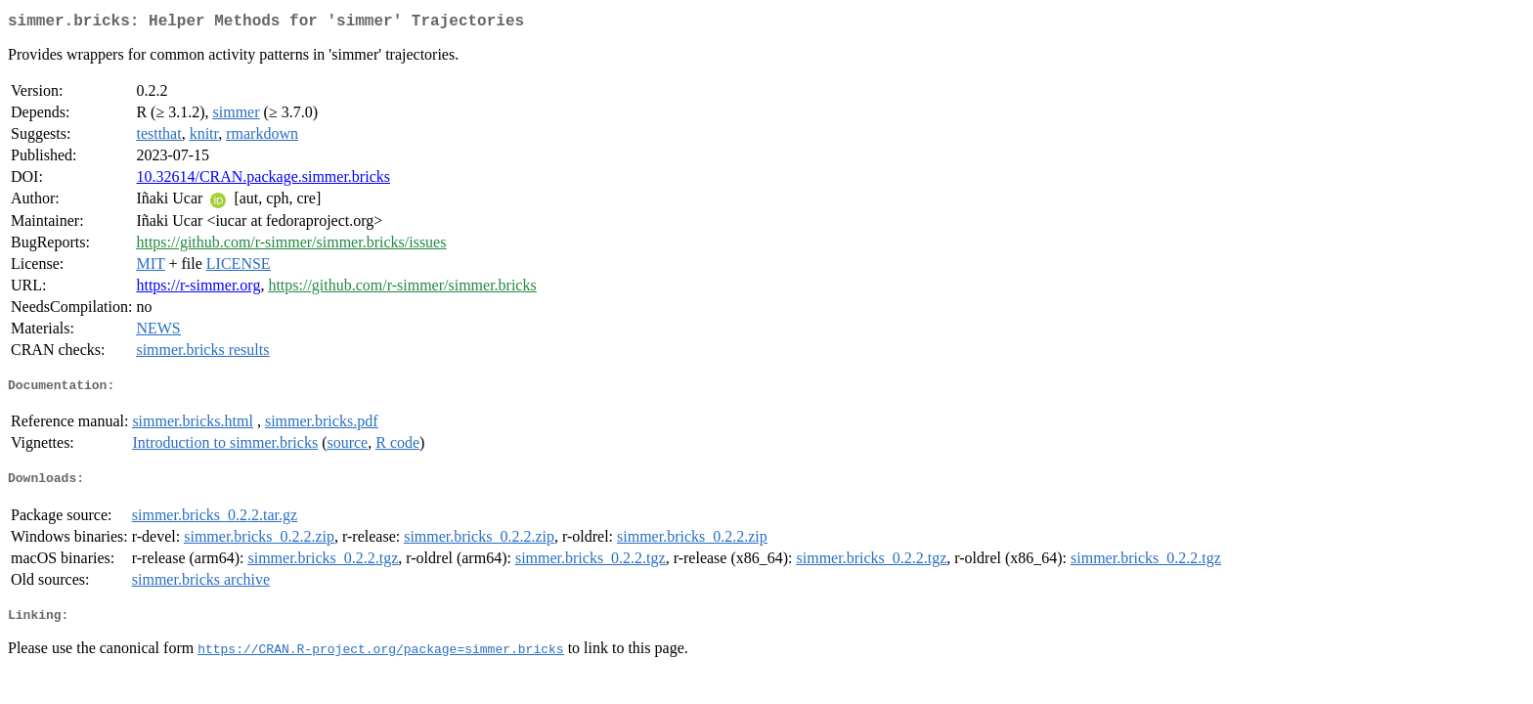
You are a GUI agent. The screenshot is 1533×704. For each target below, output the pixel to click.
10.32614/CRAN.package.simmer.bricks (263, 180)
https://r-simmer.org (198, 289)
